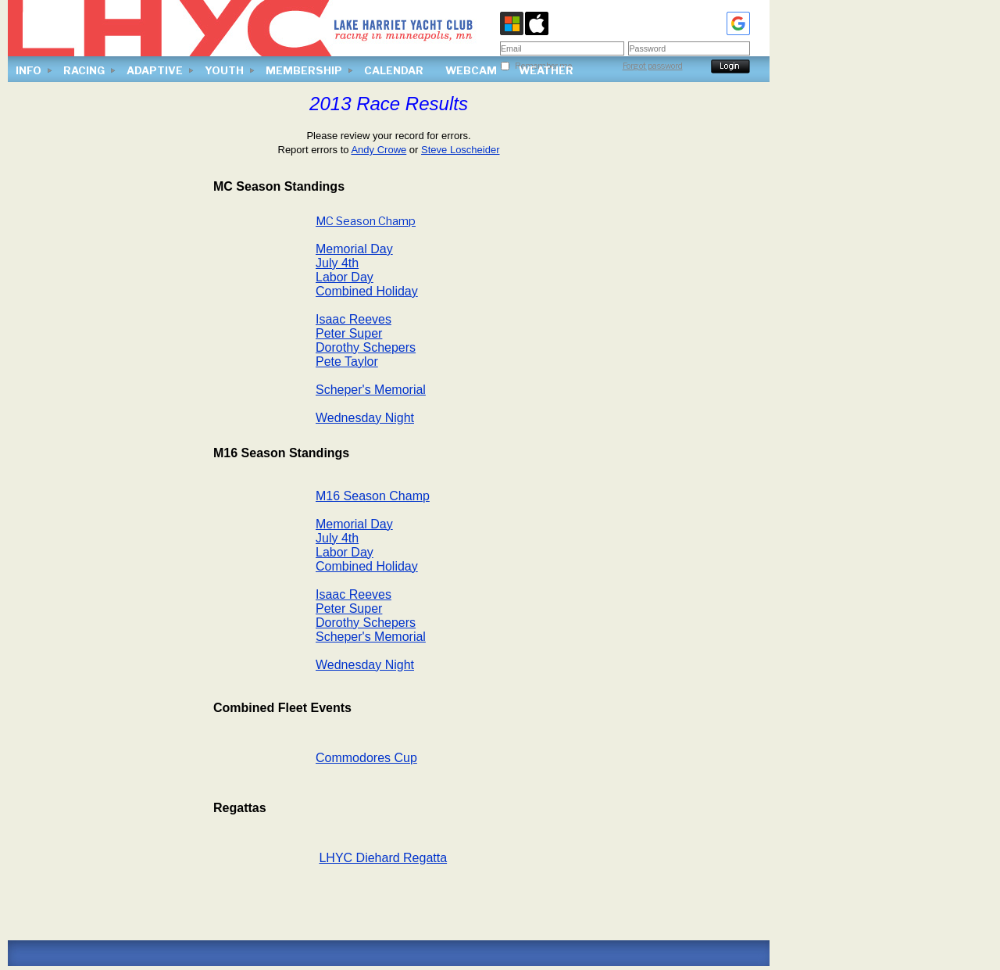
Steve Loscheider (460, 150)
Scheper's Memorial (371, 389)
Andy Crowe (378, 150)
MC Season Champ (366, 221)
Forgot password (653, 66)
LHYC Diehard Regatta (383, 857)
